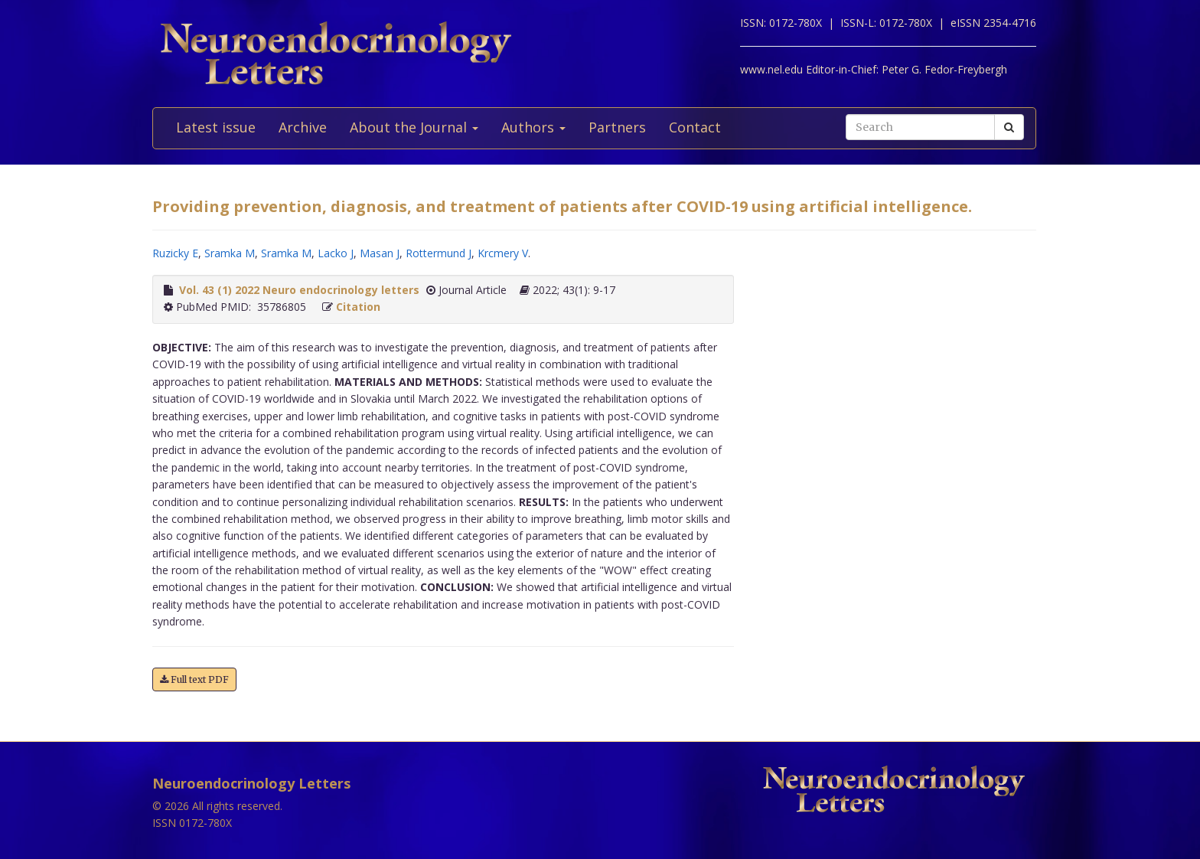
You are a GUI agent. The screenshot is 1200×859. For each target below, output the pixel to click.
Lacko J (336, 253)
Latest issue (216, 127)
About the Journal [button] (414, 127)
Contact (695, 127)
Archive (303, 127)
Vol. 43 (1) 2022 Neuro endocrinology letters (299, 290)
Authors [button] (533, 127)
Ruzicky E (175, 253)
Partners (617, 127)
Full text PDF (194, 679)
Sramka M (229, 253)
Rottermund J (438, 253)
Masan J (379, 253)
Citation (358, 306)
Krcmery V (503, 253)
